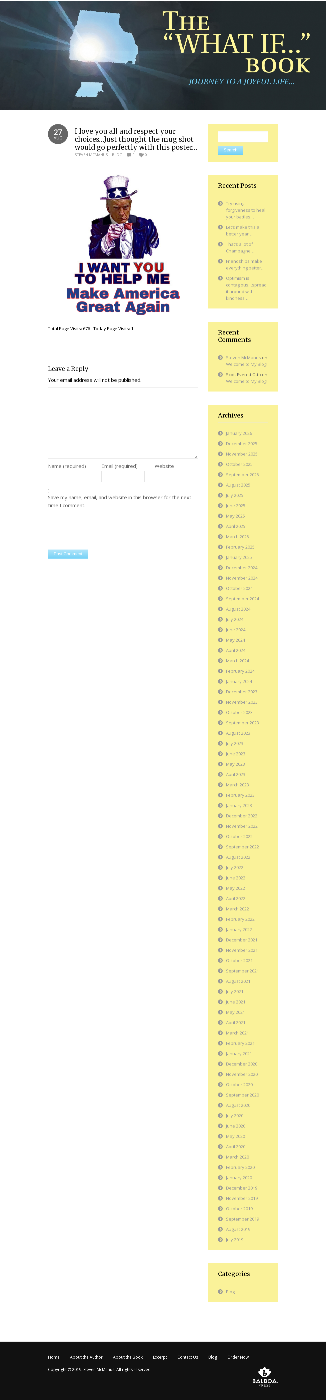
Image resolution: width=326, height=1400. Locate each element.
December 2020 (241, 1064)
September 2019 (242, 1219)
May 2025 (235, 516)
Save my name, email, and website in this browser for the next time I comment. (119, 501)
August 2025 (238, 485)
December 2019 (241, 1188)
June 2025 (235, 506)
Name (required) (67, 466)
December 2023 (241, 692)
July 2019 (234, 1240)
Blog (117, 154)
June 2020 (235, 1126)
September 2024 (242, 599)
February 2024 (240, 671)
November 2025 (242, 454)
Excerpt (160, 1357)
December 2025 (241, 444)
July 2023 (234, 743)
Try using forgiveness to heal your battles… (245, 210)
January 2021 (239, 1054)
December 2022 (241, 816)
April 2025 (235, 526)
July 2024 (234, 619)
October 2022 (239, 836)
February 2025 (240, 547)
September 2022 (242, 847)
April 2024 (235, 650)
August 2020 (238, 1105)
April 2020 (235, 1147)
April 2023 (235, 774)
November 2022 (242, 826)
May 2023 (235, 764)
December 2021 (241, 940)
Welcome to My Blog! (246, 364)
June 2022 (235, 878)
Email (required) (119, 466)
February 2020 (240, 1167)
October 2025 (239, 464)
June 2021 (235, 1002)
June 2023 (235, 754)
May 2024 (235, 640)
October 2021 (239, 960)
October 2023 (239, 712)
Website (164, 466)
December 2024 (241, 568)
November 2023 (242, 702)
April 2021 (235, 1022)
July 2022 (234, 867)
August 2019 (238, 1229)
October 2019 (239, 1209)
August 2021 (238, 981)
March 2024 (237, 661)
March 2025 (237, 537)
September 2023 (242, 723)
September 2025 (242, 475)
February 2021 (240, 1043)
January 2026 (239, 433)
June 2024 (235, 630)
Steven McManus (91, 154)
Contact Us (187, 1357)
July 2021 (234, 991)
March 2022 (237, 909)
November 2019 (242, 1198)
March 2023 (237, 785)
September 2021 (242, 971)
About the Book (128, 1357)
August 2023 (238, 733)
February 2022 (240, 919)
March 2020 (237, 1157)
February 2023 (240, 795)
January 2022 (239, 929)
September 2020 (242, 1095)
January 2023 (239, 805)
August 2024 (238, 609)
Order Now (238, 1357)
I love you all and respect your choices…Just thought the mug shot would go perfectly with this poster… (136, 139)
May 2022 (235, 888)
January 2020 (239, 1178)
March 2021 (237, 1033)
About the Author (86, 1357)
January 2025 (239, 557)
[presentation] (98, 530)
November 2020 (242, 1074)
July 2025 (234, 495)
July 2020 (234, 1116)
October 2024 (239, 588)
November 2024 (242, 578)
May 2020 (235, 1136)
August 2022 (238, 857)
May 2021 (235, 1012)
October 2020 (239, 1085)
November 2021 (242, 950)
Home (54, 1357)
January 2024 (239, 681)
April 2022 (235, 898)
